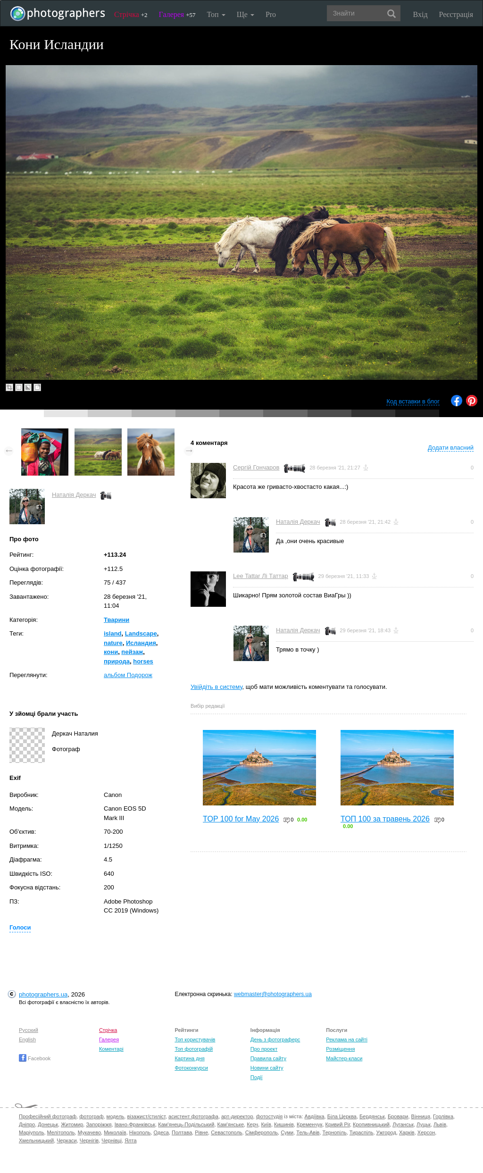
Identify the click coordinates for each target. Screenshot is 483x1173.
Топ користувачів (195, 1039)
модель (116, 1116)
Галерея (177, 14)
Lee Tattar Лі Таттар (260, 575)
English (27, 1039)
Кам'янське (230, 1124)
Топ (216, 14)
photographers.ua (43, 994)
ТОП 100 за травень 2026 (385, 819)
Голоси (20, 927)
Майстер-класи (344, 1058)
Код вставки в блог (413, 401)
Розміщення (340, 1049)
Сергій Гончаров (256, 467)
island (113, 633)
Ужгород (386, 1132)
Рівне (201, 1132)
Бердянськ (372, 1116)
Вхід (420, 14)
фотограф (91, 1116)
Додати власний (451, 447)
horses (143, 661)
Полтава (182, 1132)
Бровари (398, 1116)
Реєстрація (456, 14)
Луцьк (423, 1124)
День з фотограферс (275, 1039)
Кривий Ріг (337, 1124)
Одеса (160, 1132)
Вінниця (420, 1116)
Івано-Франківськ (135, 1124)
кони (111, 651)
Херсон (426, 1132)
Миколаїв (115, 1132)
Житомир (72, 1124)
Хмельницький (36, 1140)
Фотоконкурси (191, 1068)
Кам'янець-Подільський (186, 1124)
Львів (439, 1124)
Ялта (130, 1140)
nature (113, 642)
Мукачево (89, 1132)
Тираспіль (362, 1132)
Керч (252, 1124)
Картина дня (189, 1058)
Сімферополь (261, 1132)
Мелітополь (61, 1132)
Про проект (263, 1049)
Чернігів (89, 1140)
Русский (28, 1030)
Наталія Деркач (74, 494)
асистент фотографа (193, 1116)
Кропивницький (371, 1124)
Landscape (141, 633)
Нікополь (139, 1132)
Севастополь (226, 1132)
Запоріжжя (98, 1124)
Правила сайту (268, 1058)
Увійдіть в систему (216, 686)
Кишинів (284, 1124)
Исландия (141, 642)
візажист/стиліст (146, 1116)
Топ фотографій (194, 1049)
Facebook (34, 1058)
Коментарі (111, 1049)
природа (117, 661)
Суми (287, 1132)
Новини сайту (266, 1068)
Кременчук (309, 1124)
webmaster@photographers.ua (273, 994)
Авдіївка (315, 1116)
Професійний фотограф (47, 1116)
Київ (266, 1124)
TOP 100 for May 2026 (241, 819)
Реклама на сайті (346, 1039)
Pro (271, 14)
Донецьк (48, 1124)
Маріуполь (31, 1132)
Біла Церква (342, 1116)
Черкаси (66, 1140)
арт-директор (237, 1116)
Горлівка (443, 1116)
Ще (245, 14)
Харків (407, 1132)
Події (256, 1077)
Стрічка (131, 14)
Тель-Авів (307, 1132)
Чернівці (111, 1140)
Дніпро (27, 1124)
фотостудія (269, 1116)
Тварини (116, 619)
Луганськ (403, 1124)
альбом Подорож (128, 675)
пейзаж (132, 651)
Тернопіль (335, 1132)
